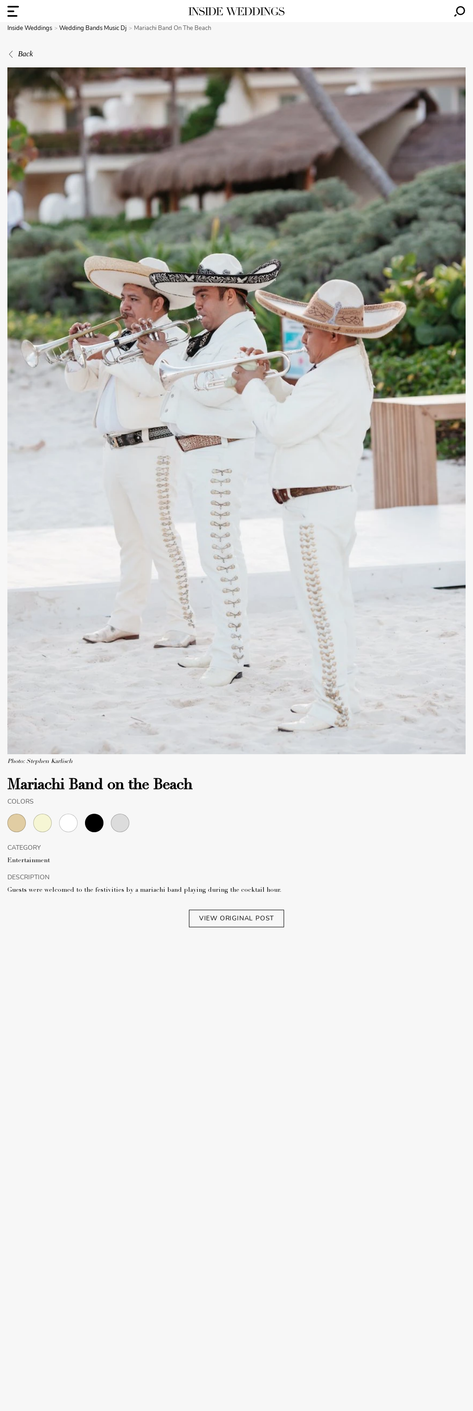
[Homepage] (236, 11)
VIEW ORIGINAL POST (236, 918)
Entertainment (28, 861)
